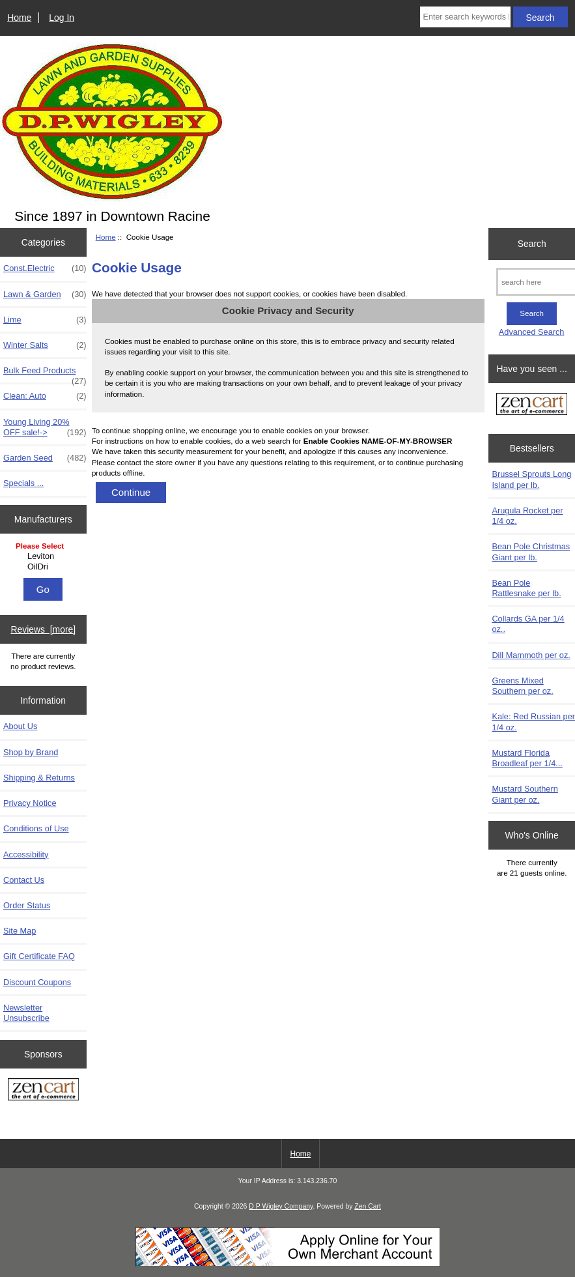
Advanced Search (532, 332)
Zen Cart (367, 1206)
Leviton (44, 556)
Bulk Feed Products (45, 374)
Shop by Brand (30, 752)
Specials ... (23, 483)
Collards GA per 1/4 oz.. (528, 624)
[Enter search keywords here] (465, 17)
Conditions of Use (36, 828)
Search (532, 243)
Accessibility (25, 854)
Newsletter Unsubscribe (26, 1013)
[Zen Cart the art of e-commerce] (43, 1091)
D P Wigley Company (281, 1206)
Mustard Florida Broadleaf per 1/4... (527, 758)
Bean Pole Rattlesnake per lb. (526, 588)
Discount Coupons (37, 982)
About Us (20, 726)
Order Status (26, 905)
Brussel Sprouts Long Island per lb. (531, 479)
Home (19, 17)
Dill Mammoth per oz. (531, 655)
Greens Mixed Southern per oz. (522, 686)
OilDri (44, 567)
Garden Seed (45, 458)
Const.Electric (45, 268)
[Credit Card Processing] (287, 1263)
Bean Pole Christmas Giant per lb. (531, 551)
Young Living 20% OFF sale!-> (45, 427)
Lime (45, 320)
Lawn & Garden (45, 294)
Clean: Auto (45, 396)
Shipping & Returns (39, 777)
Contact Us (23, 880)
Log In (61, 17)
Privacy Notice (29, 803)
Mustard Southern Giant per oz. (524, 794)
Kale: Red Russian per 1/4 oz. (533, 721)
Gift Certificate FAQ (39, 956)
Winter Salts (45, 345)
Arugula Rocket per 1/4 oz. (527, 516)
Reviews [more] (43, 629)
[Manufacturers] (43, 557)
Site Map (19, 931)
